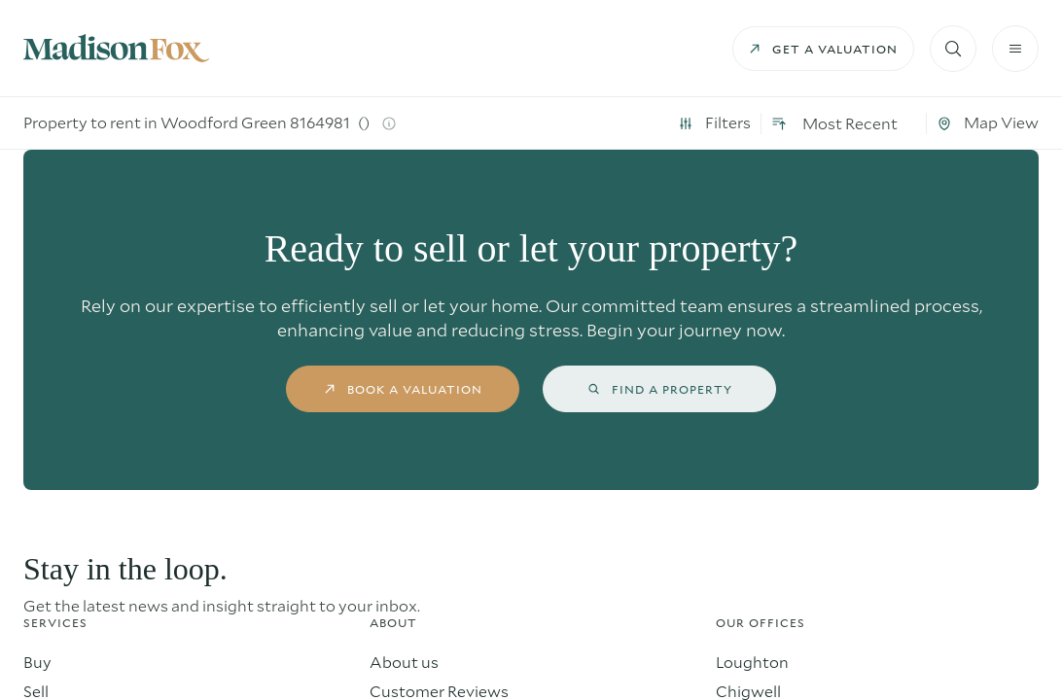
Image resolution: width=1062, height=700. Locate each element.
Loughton (752, 661)
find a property (659, 389)
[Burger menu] (1015, 48)
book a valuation (403, 389)
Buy (37, 661)
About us (404, 661)
